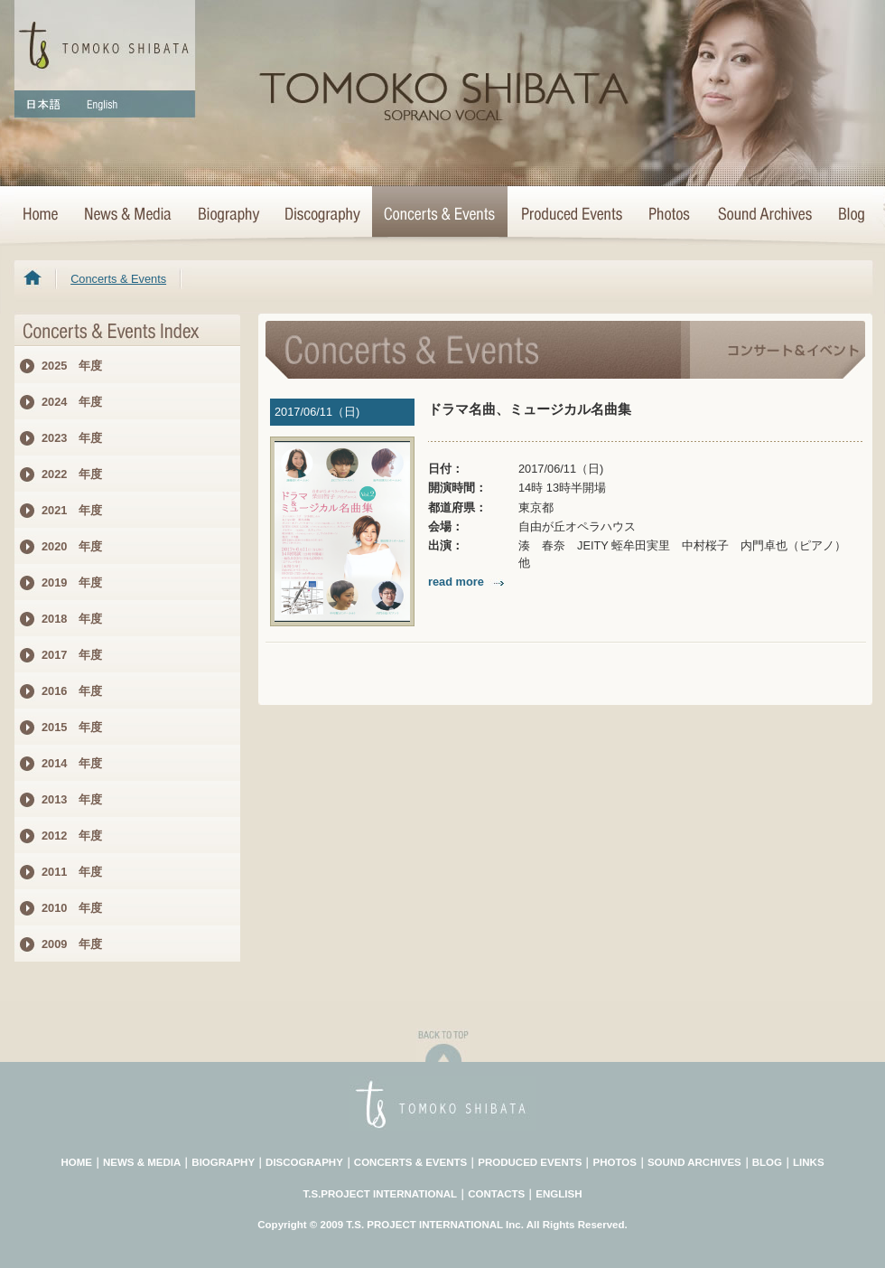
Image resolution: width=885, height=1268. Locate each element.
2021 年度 (72, 510)
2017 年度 (72, 655)
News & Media (127, 215)
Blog (848, 215)
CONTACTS (496, 1193)
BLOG (767, 1162)
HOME (42, 215)
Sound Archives (765, 215)
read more (468, 581)
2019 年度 (72, 582)
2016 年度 (72, 691)
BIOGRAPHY (223, 1162)
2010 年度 (72, 908)
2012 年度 (72, 835)
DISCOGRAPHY (304, 1162)
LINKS (808, 1162)
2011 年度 (72, 871)
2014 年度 (72, 763)
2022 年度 (72, 474)
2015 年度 (72, 727)
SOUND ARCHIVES (694, 1162)
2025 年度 (72, 365)
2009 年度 (72, 944)
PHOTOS (614, 1162)
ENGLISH (559, 1193)
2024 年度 (72, 402)
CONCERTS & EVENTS (410, 1162)
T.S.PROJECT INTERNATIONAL (380, 1193)
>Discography (321, 215)
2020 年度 (72, 546)
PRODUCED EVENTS (530, 1162)
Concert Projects (571, 215)
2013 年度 (72, 799)
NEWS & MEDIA (142, 1162)
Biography (227, 215)
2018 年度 (72, 618)
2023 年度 (72, 438)
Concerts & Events (440, 215)
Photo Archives (670, 215)
